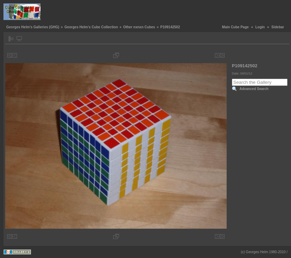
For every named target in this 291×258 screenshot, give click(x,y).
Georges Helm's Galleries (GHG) (32, 27)
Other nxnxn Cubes (139, 27)
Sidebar (277, 27)
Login (260, 27)
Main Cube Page (235, 27)
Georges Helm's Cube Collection (91, 27)
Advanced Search (254, 89)
